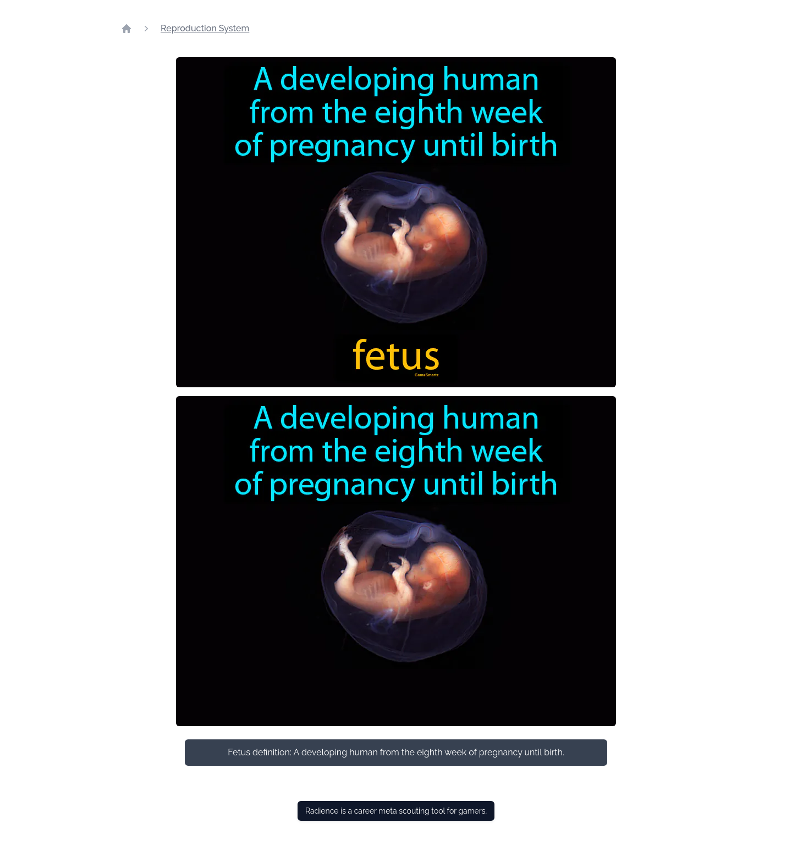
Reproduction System (205, 28)
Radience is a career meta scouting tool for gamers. (396, 810)
